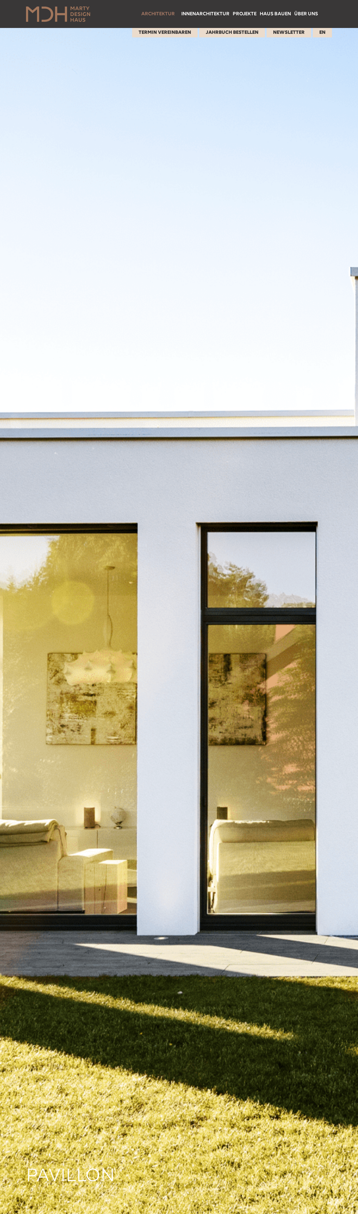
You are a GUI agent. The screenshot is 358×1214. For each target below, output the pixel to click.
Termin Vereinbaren (165, 32)
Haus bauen (275, 14)
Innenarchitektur (205, 14)
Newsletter (289, 32)
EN (322, 32)
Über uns (306, 14)
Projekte (244, 14)
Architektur (158, 14)
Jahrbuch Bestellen (232, 32)
